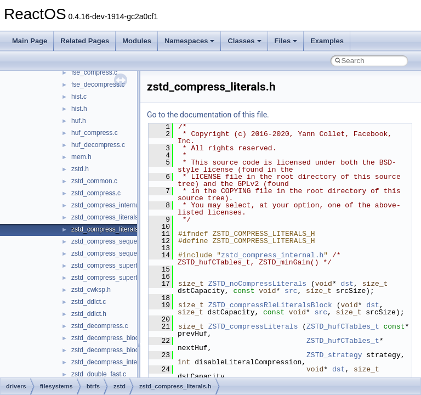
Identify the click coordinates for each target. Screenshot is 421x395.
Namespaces (189, 41)
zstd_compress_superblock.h (113, 277)
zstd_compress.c (96, 193)
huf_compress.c (94, 133)
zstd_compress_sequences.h (113, 253)
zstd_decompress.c (99, 326)
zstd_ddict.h (88, 314)
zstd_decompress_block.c (109, 338)
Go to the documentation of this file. (208, 114)
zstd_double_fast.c (98, 374)
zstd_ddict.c (88, 302)
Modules (136, 41)
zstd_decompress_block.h (109, 350)
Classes (244, 41)
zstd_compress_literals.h (107, 229)
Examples (327, 41)
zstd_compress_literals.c (107, 217)
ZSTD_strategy (334, 355)
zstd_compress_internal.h (108, 205)
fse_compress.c (94, 72)
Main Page (29, 41)
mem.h (81, 157)
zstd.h (80, 169)
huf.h (78, 121)
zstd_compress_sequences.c (113, 241)
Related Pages (84, 41)
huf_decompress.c (98, 145)
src (291, 291)
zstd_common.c (94, 181)
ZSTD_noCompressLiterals (257, 284)
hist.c (79, 96)
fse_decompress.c (97, 84)
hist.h (79, 108)
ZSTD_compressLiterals (253, 326)
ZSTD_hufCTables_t (342, 326)
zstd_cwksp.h (91, 290)
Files (286, 41)
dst (346, 284)
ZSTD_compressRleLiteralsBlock (270, 305)
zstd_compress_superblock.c (113, 265)
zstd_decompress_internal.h (112, 362)
